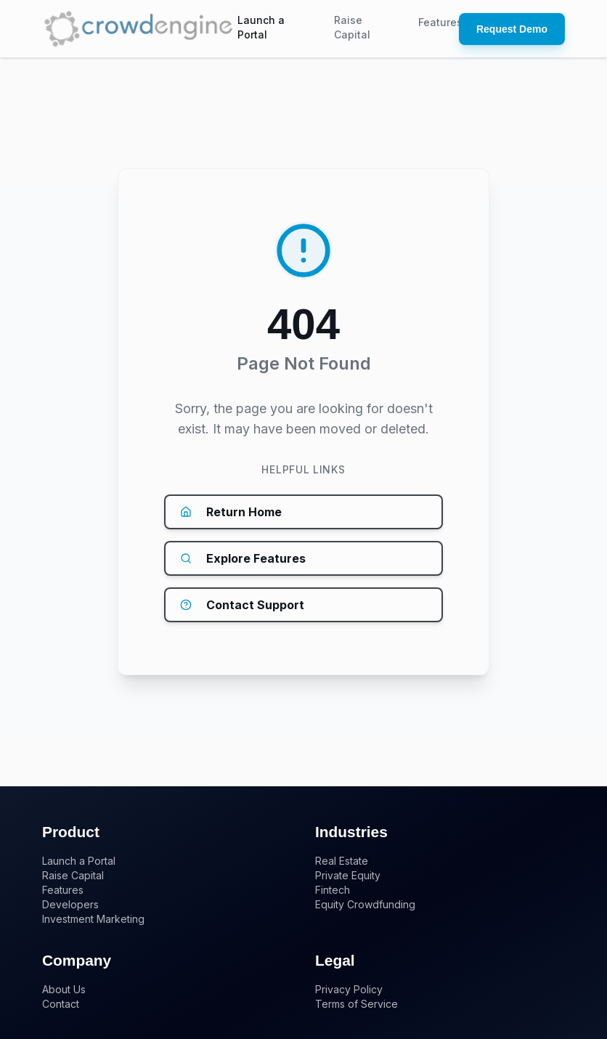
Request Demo (511, 29)
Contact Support (242, 605)
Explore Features (243, 558)
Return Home (231, 512)
